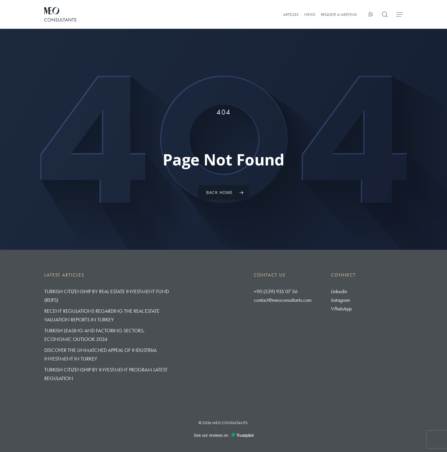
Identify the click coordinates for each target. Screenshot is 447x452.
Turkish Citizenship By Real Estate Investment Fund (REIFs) (106, 295)
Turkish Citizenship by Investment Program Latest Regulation (106, 374)
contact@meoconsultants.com (282, 300)
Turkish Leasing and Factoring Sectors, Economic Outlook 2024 (94, 334)
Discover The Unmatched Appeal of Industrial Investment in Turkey (100, 354)
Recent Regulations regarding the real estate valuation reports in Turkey (101, 315)
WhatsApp (341, 308)
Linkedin (339, 291)
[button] (399, 15)
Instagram (340, 300)
